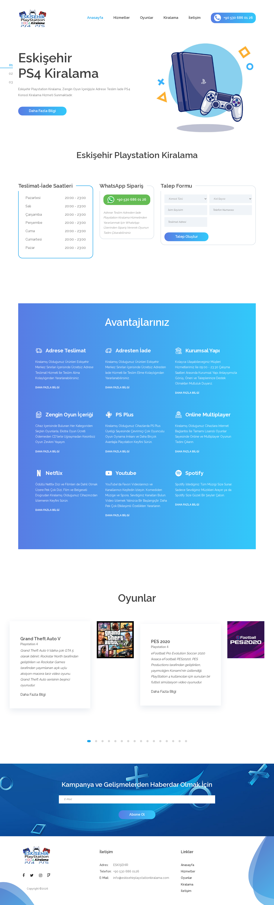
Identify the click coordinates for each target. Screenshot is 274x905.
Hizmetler (121, 18)
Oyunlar (146, 18)
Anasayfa (95, 18)
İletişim (195, 18)
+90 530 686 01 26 (233, 17)
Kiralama (171, 18)
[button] (89, 741)
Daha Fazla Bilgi (42, 111)
